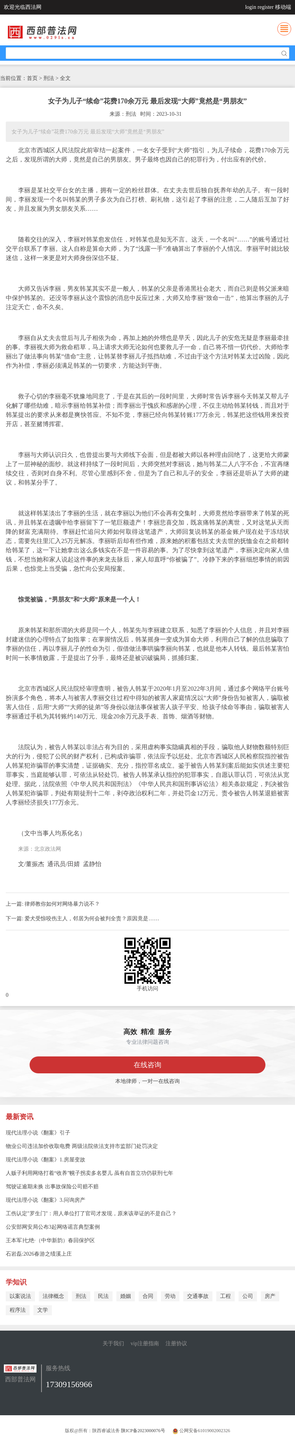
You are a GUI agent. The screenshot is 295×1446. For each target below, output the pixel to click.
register (266, 7)
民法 (103, 1296)
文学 (42, 1310)
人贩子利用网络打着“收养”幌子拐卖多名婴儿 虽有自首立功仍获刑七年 (89, 1173)
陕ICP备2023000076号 (143, 1430)
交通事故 (198, 1296)
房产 (270, 1296)
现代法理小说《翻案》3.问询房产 (45, 1200)
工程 (225, 1296)
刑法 (81, 1296)
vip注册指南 (145, 1343)
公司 (247, 1296)
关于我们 (113, 1343)
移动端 (283, 7)
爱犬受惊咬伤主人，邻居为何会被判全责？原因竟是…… (92, 918)
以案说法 (20, 1296)
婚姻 (125, 1296)
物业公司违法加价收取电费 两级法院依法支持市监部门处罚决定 (82, 1146)
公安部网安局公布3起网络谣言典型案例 (53, 1227)
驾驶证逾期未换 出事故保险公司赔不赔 (52, 1186)
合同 (148, 1296)
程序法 (18, 1310)
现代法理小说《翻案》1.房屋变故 (45, 1160)
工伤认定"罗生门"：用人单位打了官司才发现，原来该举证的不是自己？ (91, 1213)
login (250, 7)
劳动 (170, 1296)
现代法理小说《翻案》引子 (38, 1133)
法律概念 (53, 1296)
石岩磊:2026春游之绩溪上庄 (39, 1254)
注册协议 (176, 1343)
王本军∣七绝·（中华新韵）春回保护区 (50, 1240)
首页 (32, 78)
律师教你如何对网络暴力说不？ (62, 904)
